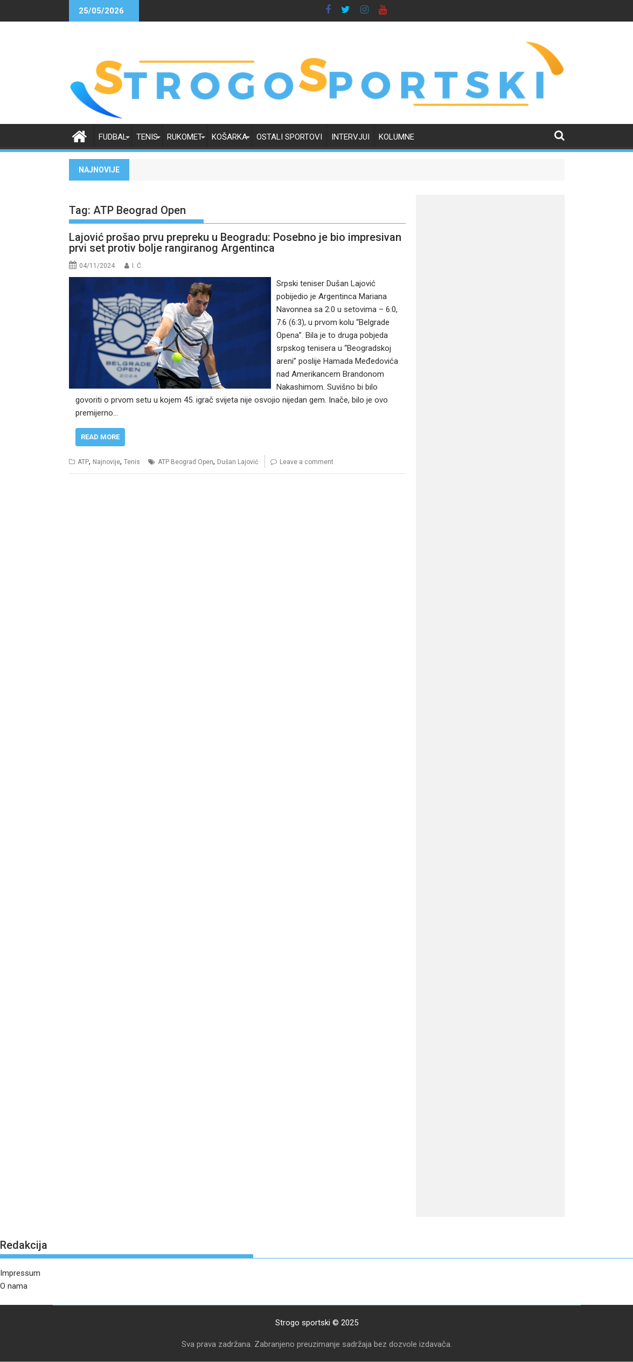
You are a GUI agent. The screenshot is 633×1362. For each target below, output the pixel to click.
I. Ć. (137, 265)
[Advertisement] (490, 364)
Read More (100, 437)
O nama (13, 1286)
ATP (83, 462)
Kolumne (396, 137)
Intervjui (350, 137)
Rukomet (185, 137)
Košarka (229, 137)
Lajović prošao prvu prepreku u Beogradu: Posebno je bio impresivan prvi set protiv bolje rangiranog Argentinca (235, 242)
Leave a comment (306, 462)
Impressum (20, 1273)
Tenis (147, 137)
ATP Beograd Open (185, 462)
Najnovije (106, 462)
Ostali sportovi (289, 137)
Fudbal (113, 137)
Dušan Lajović (237, 462)
